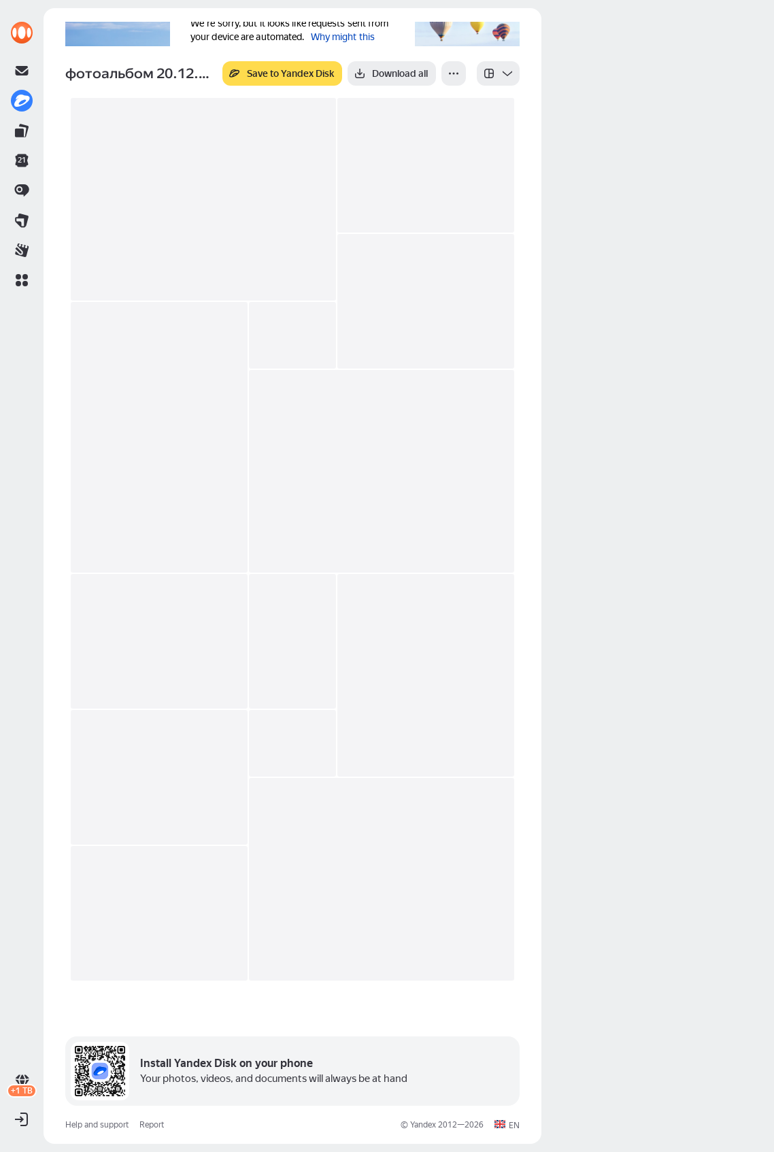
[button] (22, 280)
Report (151, 1125)
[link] (22, 33)
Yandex (423, 1125)
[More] (453, 73)
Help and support (97, 1125)
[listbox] (498, 73)
